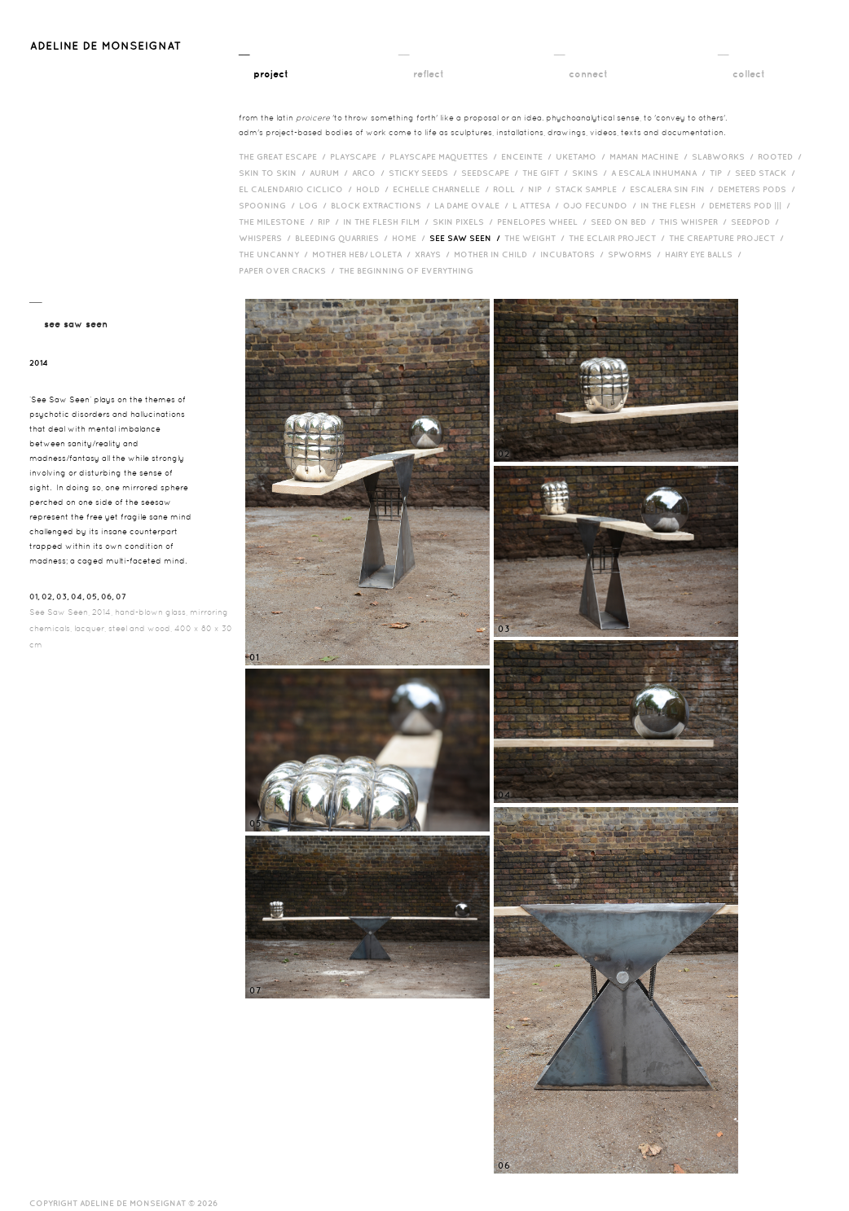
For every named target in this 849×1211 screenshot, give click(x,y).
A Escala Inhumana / (660, 173)
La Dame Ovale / (473, 205)
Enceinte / (528, 156)
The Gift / (547, 173)
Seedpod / (757, 221)
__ (263, 63)
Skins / (591, 173)
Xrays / (434, 254)
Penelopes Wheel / (544, 221)
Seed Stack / (767, 173)
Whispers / (267, 238)
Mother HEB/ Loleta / (363, 254)
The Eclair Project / (619, 238)
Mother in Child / (497, 254)
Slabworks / (725, 156)
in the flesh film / (388, 221)
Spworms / (636, 254)
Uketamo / (582, 156)
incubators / (574, 254)
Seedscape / (491, 173)
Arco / (370, 173)
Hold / (374, 189)
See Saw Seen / (466, 238)
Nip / (541, 189)
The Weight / (536, 238)
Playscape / (359, 156)
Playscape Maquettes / (445, 156)
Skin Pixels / (465, 221)
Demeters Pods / (758, 189)
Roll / (510, 189)
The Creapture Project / (728, 238)
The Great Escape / (284, 156)
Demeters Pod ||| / (751, 205)
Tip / (722, 173)
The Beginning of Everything (410, 270)
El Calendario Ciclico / (297, 189)
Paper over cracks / (289, 270)
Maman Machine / (650, 156)
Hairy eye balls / (705, 254)
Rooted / (782, 156)
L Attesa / (537, 205)
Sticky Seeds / (425, 173)
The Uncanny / (275, 254)
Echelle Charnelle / (443, 189)
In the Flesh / (674, 205)
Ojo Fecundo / (601, 205)
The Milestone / (278, 221)
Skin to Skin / (274, 173)
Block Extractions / (382, 205)
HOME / (410, 238)
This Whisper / (695, 221)
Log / (315, 205)
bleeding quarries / (343, 238)
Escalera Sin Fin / (674, 189)
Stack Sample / (592, 189)
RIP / (330, 221)
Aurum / (331, 173)
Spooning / (269, 205)
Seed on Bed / (625, 221)
